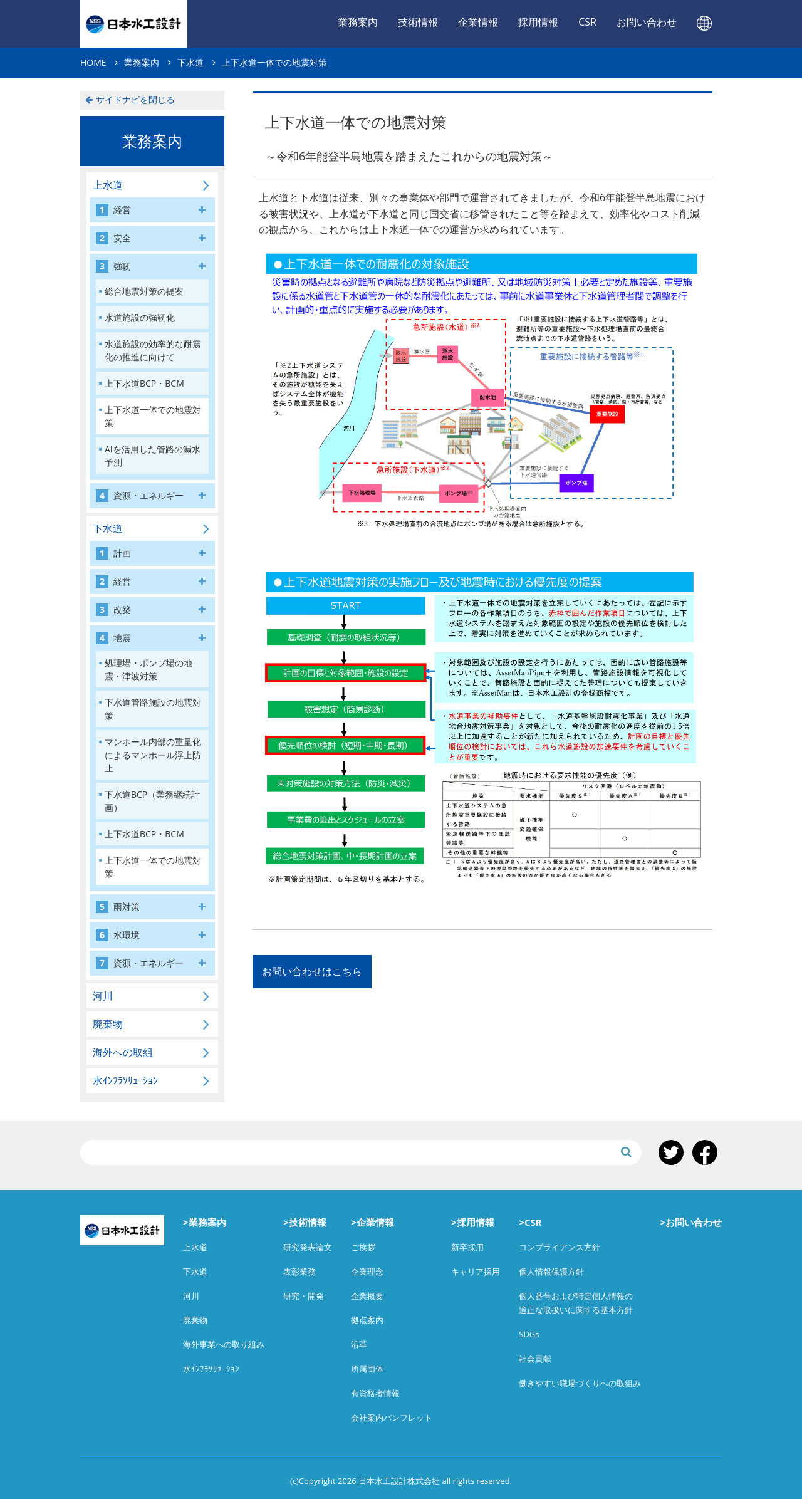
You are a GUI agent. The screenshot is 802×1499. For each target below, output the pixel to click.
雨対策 (118, 907)
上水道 (108, 185)
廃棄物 (108, 1024)
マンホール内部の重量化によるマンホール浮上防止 (153, 755)
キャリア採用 (475, 1271)
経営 (113, 210)
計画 (113, 553)
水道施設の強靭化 (140, 317)
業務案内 (358, 22)
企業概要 (367, 1296)
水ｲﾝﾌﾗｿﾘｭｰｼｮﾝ (125, 1080)
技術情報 (418, 22)
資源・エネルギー (140, 495)
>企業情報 (372, 1222)
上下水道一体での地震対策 (153, 416)
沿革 (359, 1344)
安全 (113, 238)
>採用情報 (472, 1222)
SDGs (529, 1334)
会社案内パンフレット (391, 1417)
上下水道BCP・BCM (144, 383)
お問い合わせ (647, 22)
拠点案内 (367, 1319)
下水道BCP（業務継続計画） (152, 800)
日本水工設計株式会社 (133, 24)
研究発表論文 (307, 1247)
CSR (587, 22)
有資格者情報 (375, 1393)
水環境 (118, 935)
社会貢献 (535, 1358)
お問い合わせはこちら (312, 971)
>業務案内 (204, 1222)
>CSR (530, 1222)
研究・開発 (303, 1296)
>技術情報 (304, 1222)
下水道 (108, 528)
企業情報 (478, 22)
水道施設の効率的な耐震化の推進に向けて (153, 350)
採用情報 (538, 22)
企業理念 (367, 1271)
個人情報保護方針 (551, 1271)
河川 (103, 996)
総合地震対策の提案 (144, 291)
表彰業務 (299, 1271)
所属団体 (367, 1368)
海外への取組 (123, 1052)
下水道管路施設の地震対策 (153, 708)
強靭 (113, 266)
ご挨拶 (363, 1247)
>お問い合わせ (691, 1222)
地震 (113, 638)
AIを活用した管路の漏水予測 (152, 455)
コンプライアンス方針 (559, 1247)
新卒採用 (467, 1247)
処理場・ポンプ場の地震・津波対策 (148, 669)
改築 (113, 609)
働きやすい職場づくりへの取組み (580, 1383)
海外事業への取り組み (223, 1344)
